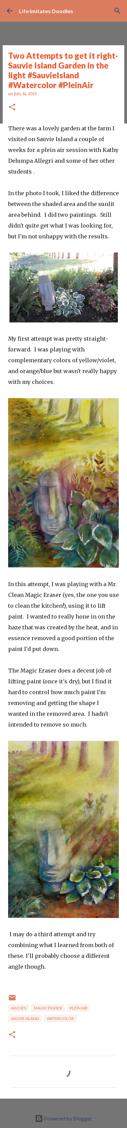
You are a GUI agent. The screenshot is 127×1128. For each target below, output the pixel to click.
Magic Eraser (48, 1008)
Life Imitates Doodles (46, 11)
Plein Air (78, 1008)
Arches (18, 1008)
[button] (12, 107)
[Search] (117, 11)
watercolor (60, 1018)
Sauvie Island (25, 1018)
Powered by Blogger (63, 1118)
